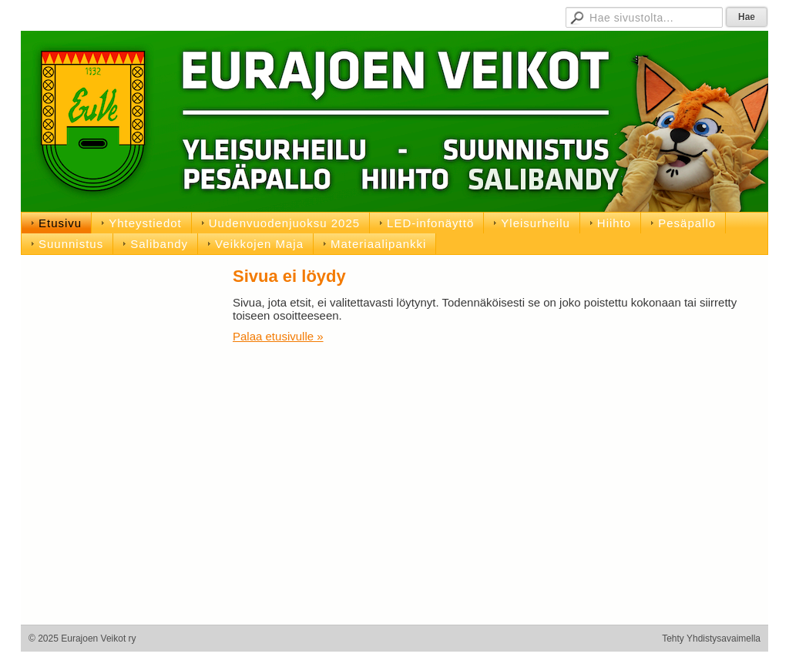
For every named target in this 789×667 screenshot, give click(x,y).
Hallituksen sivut (447, 15)
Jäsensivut (373, 15)
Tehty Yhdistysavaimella (711, 638)
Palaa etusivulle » (278, 336)
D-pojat (512, 15)
